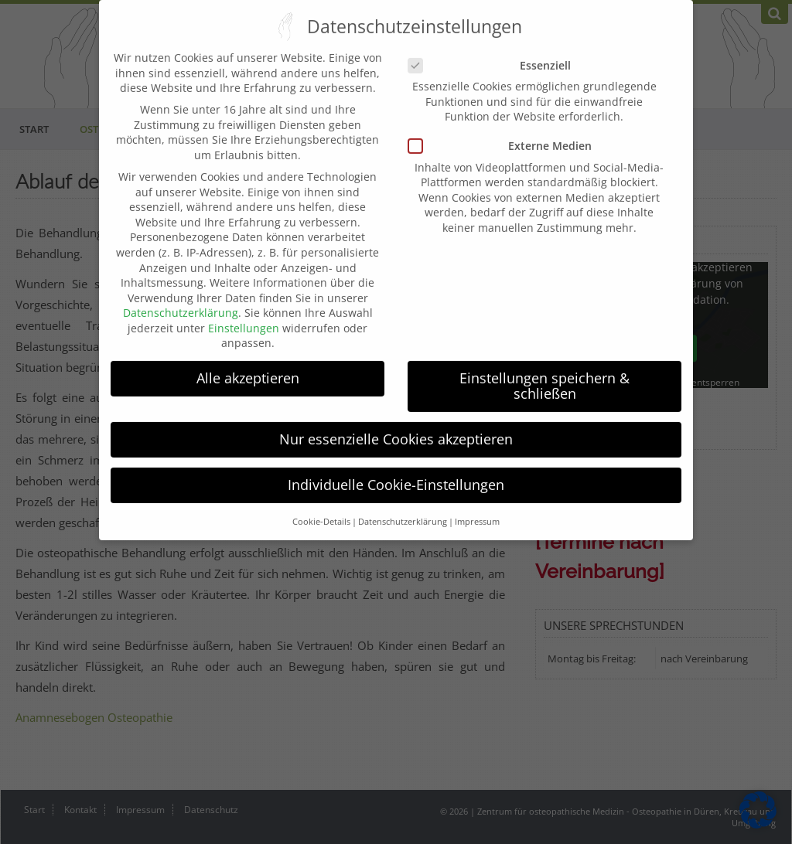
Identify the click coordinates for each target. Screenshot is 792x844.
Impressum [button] (477, 508)
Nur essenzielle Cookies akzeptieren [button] (396, 426)
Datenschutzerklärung (180, 299)
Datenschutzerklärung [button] (402, 508)
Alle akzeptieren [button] (247, 365)
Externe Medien (506, 132)
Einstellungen (243, 315)
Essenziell (496, 52)
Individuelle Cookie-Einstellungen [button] (396, 471)
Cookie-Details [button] (321, 508)
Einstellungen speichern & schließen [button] (544, 373)
